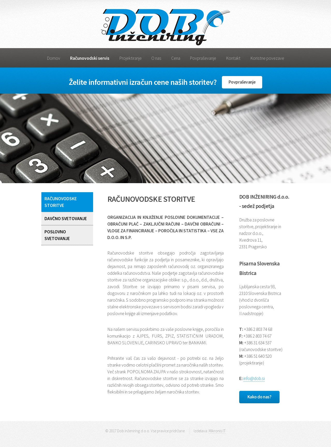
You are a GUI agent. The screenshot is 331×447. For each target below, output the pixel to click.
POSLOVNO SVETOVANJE (57, 235)
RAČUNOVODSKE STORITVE (60, 202)
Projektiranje (130, 58)
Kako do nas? (259, 397)
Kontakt (233, 58)
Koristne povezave (267, 58)
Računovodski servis (89, 58)
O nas (156, 58)
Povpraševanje (203, 58)
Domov (53, 58)
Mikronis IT (217, 430)
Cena (175, 58)
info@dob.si (254, 378)
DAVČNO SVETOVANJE (65, 218)
